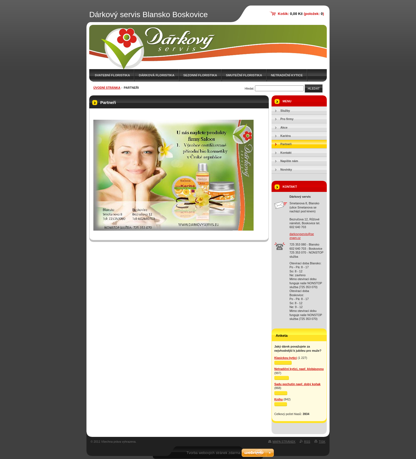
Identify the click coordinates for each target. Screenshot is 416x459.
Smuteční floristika (244, 75)
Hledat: (249, 88)
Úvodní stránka (106, 87)
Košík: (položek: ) (301, 14)
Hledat (314, 88)
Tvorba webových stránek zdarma (213, 453)
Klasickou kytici (285, 357)
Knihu (278, 399)
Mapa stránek (284, 441)
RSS (307, 441)
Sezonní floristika (200, 75)
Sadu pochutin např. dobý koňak (297, 384)
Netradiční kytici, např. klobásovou (299, 369)
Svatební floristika (112, 75)
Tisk (322, 441)
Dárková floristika (156, 75)
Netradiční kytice (287, 75)
